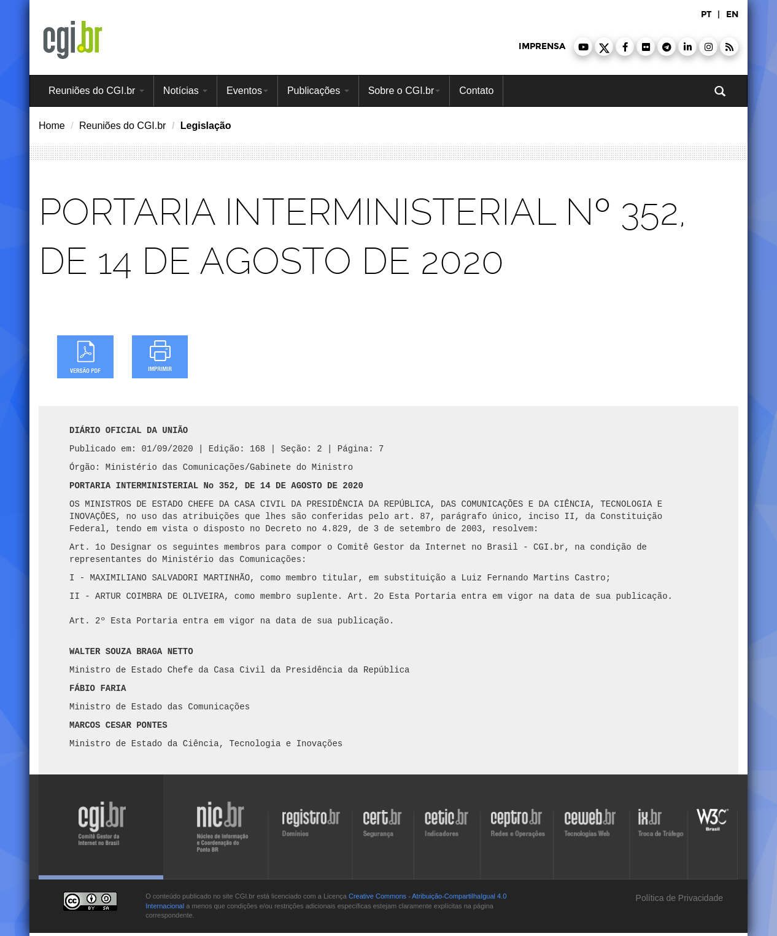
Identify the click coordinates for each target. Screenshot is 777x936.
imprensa (542, 46)
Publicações (318, 90)
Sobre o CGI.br (404, 90)
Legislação (205, 125)
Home (52, 125)
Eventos (247, 90)
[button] (583, 46)
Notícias (185, 90)
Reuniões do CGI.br (96, 90)
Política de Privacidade (678, 898)
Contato (476, 90)
